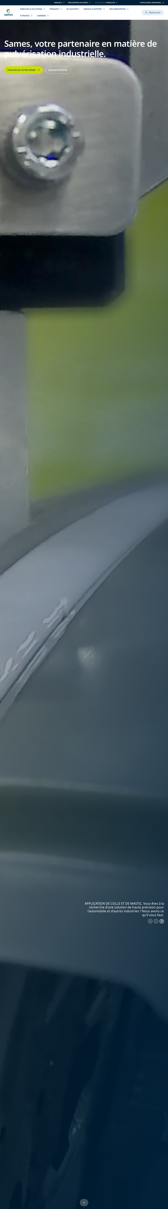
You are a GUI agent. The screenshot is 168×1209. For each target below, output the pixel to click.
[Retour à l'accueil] (8, 12)
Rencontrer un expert (79, 3)
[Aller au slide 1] (148, 921)
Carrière (43, 15)
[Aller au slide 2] (154, 921)
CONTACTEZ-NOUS (57, 70)
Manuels (59, 3)
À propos (26, 15)
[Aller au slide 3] (161, 921)
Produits (56, 9)
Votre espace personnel (152, 2)
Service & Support (94, 9)
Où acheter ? (72, 9)
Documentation (119, 9)
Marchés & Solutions (32, 9)
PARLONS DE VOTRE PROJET (23, 70)
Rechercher (153, 12)
